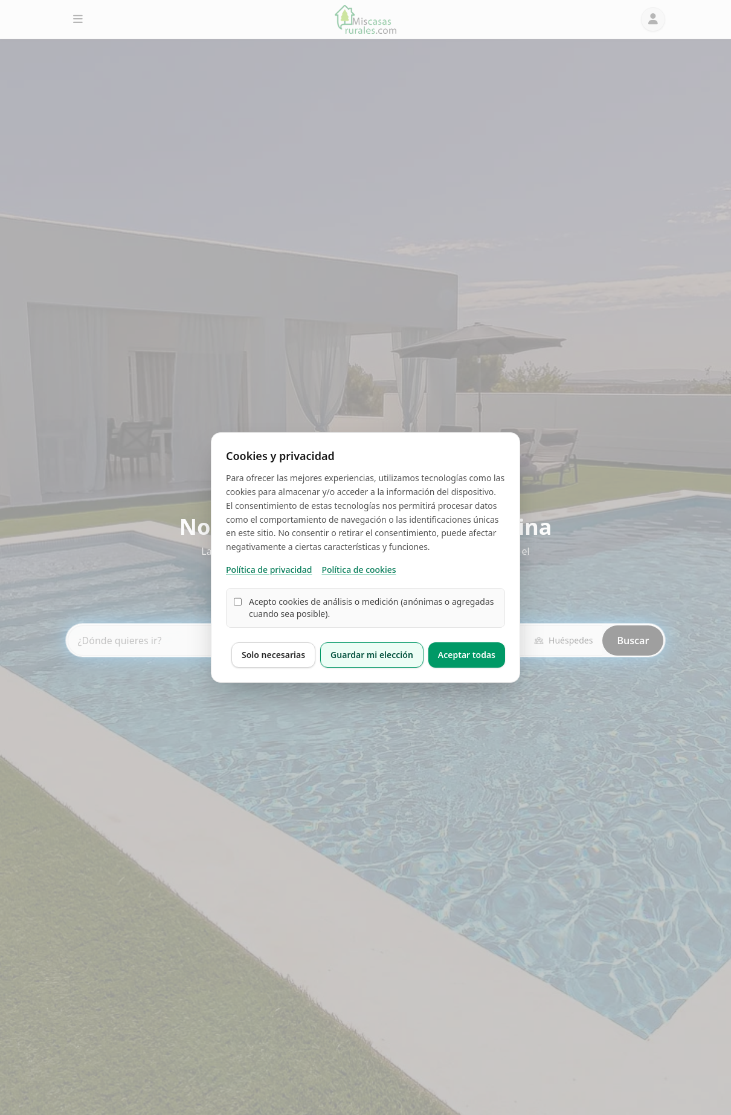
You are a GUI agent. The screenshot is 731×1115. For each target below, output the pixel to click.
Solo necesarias (273, 654)
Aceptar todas (466, 654)
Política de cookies (358, 569)
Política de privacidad (269, 569)
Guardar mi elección (371, 654)
